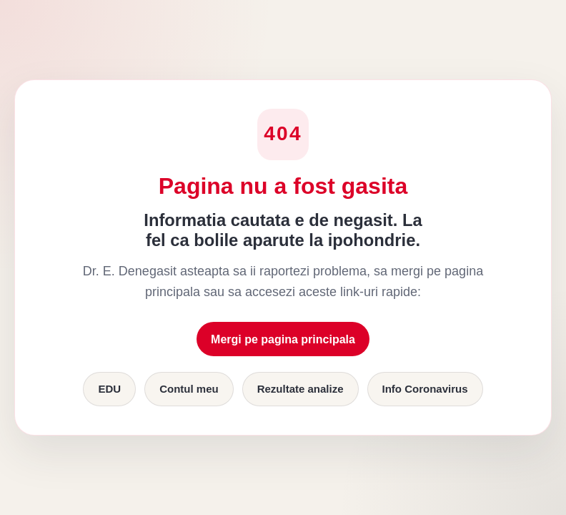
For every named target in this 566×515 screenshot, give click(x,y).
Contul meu (189, 389)
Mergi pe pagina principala (283, 339)
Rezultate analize (300, 389)
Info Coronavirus (425, 389)
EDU (109, 389)
